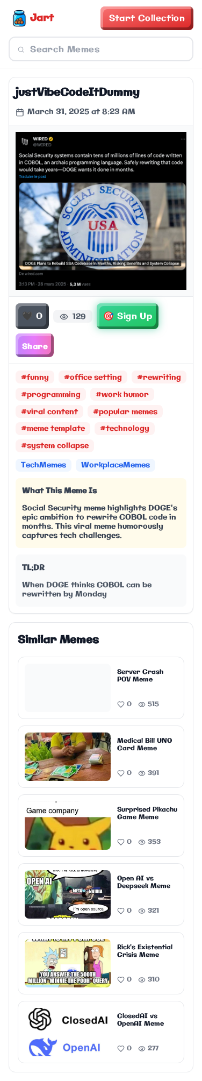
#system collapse (55, 445)
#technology (124, 428)
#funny (35, 377)
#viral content (49, 412)
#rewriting (159, 377)
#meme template (53, 428)
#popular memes (125, 412)
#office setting (93, 377)
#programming (51, 394)
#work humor (122, 394)
